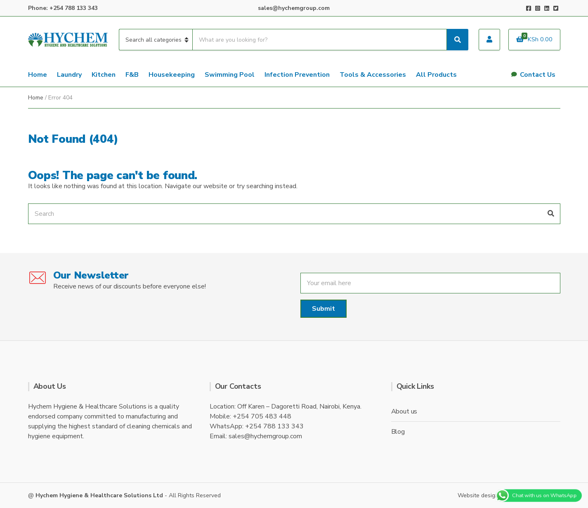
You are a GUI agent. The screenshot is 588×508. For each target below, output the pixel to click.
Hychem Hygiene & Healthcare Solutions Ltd (99, 495)
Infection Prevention (297, 74)
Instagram (538, 8)
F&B (132, 74)
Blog (398, 431)
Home (37, 74)
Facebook (528, 8)
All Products (436, 74)
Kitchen (104, 74)
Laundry (69, 74)
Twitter (556, 8)
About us (404, 411)
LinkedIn (547, 8)
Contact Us (537, 74)
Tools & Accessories (373, 74)
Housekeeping (172, 74)
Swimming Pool (230, 74)
